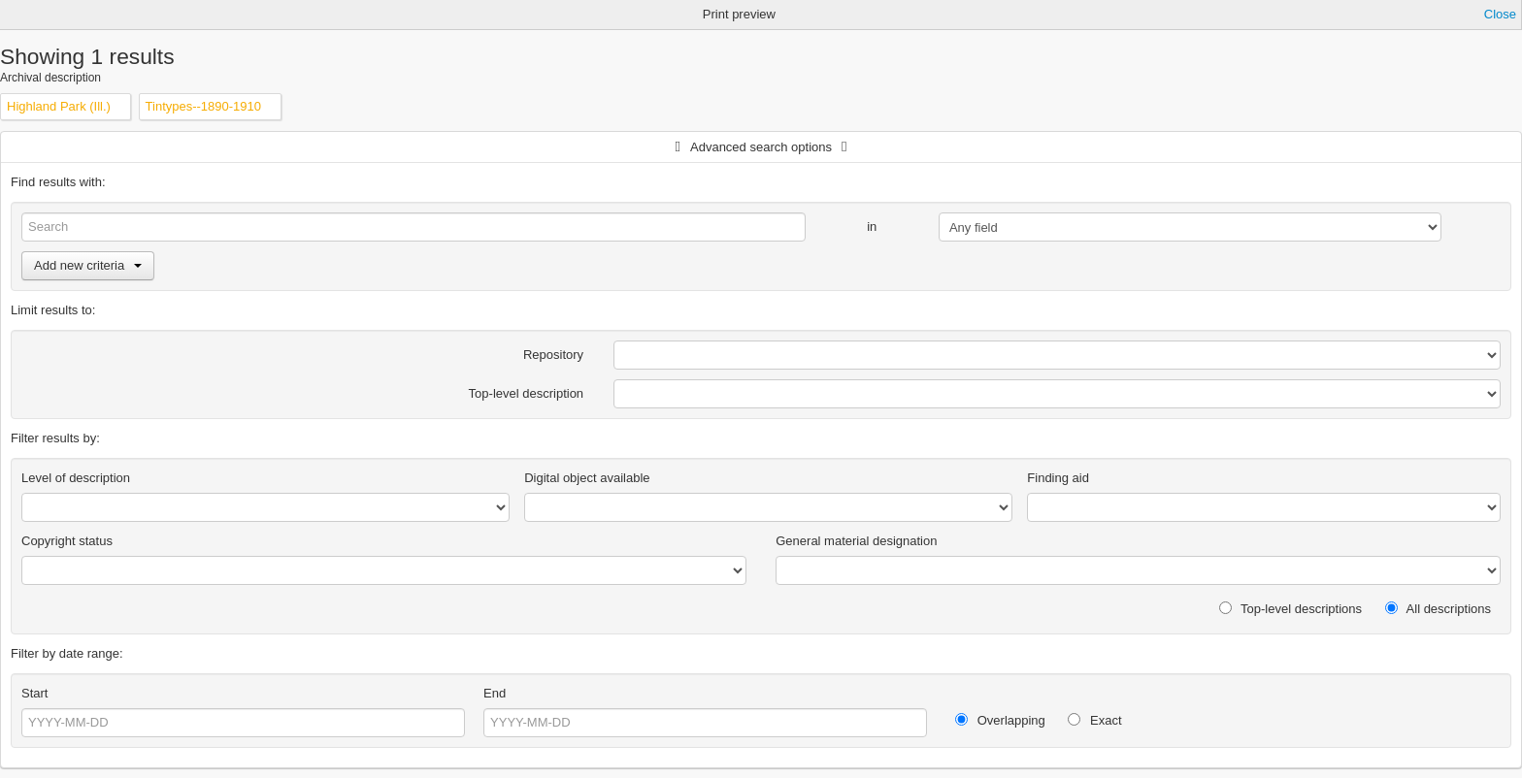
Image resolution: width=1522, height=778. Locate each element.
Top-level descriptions (1290, 608)
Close (1500, 14)
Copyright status (67, 541)
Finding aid (1058, 477)
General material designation (856, 541)
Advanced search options (761, 147)
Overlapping (1000, 720)
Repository (553, 354)
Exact (1094, 720)
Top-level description (526, 393)
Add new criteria (88, 265)
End (494, 693)
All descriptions (1438, 608)
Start (34, 693)
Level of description (75, 477)
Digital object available (586, 477)
